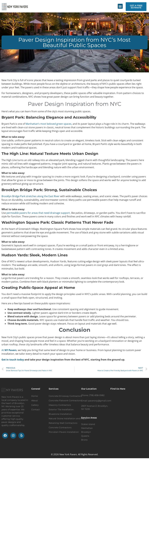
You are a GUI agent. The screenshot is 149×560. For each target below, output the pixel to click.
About (34, 400)
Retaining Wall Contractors (63, 423)
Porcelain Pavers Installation (64, 432)
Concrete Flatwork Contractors (65, 400)
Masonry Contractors (60, 405)
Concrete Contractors (60, 427)
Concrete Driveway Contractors (65, 396)
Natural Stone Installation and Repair (68, 418)
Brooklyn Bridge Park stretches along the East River (31, 196)
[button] (120, 6)
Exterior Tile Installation (61, 409)
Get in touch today (13, 359)
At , (9, 350)
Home (34, 396)
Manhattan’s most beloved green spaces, (49, 123)
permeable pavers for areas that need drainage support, (38, 212)
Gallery (35, 405)
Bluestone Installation (60, 414)
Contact (35, 409)
